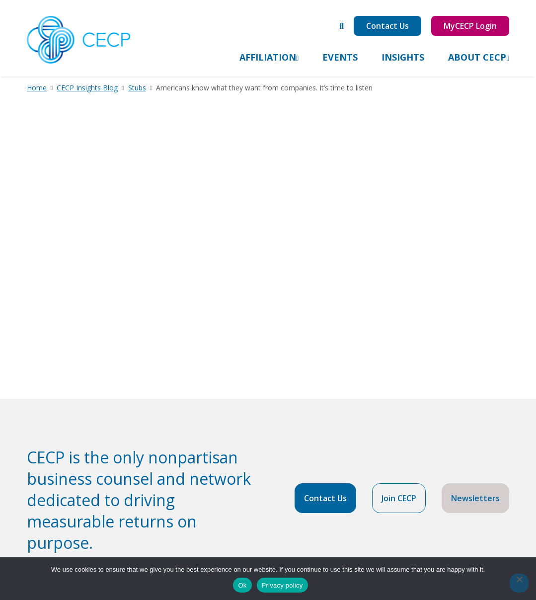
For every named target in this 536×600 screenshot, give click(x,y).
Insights (403, 57)
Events (340, 57)
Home (37, 87)
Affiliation (267, 57)
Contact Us (387, 25)
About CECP (477, 57)
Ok (242, 585)
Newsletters (475, 498)
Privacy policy (282, 585)
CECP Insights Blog (87, 87)
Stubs (137, 87)
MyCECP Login (470, 25)
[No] (519, 583)
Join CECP (399, 498)
